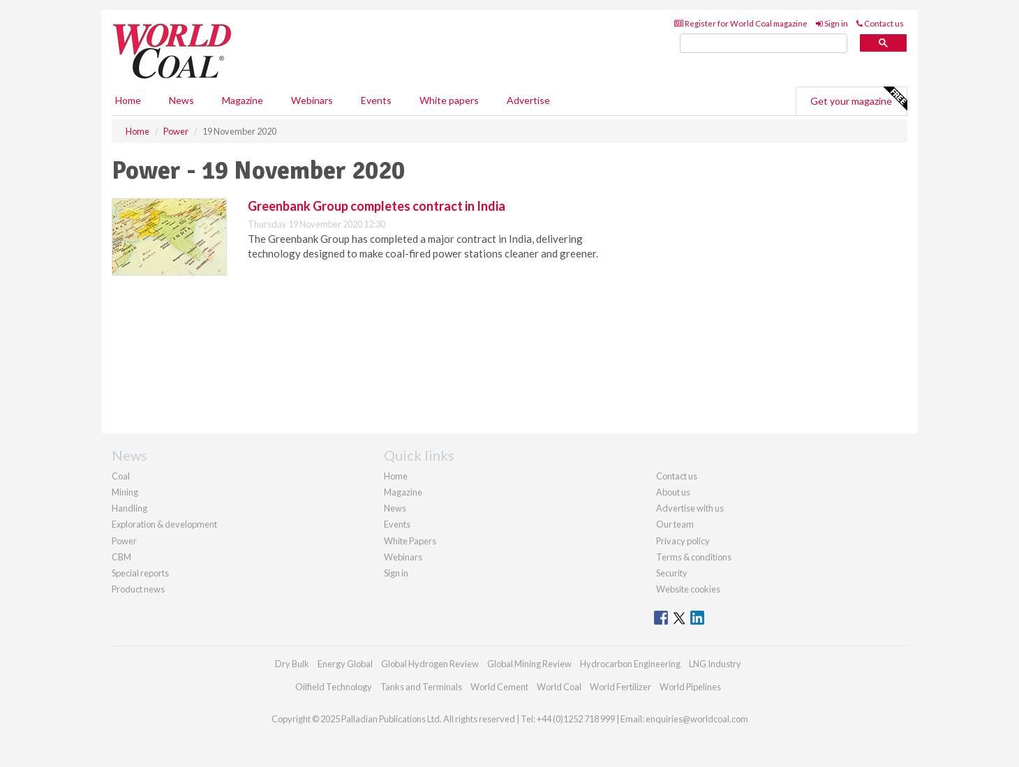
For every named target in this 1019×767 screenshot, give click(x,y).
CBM (121, 557)
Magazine (242, 100)
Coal (121, 476)
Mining (125, 492)
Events (376, 100)
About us (673, 492)
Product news (138, 589)
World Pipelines (690, 686)
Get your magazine (858, 99)
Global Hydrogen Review (430, 663)
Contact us (880, 23)
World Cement (499, 686)
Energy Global (345, 663)
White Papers (410, 540)
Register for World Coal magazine (741, 23)
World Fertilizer (620, 686)
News (395, 508)
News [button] (181, 100)
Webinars (312, 100)
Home (128, 100)
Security (671, 573)
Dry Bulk (292, 663)
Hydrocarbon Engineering (630, 663)
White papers (449, 100)
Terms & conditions (693, 557)
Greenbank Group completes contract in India (376, 206)
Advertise (528, 100)
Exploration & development (164, 524)
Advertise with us (690, 508)
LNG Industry (715, 663)
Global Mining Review (529, 663)
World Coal (559, 686)
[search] (763, 43)
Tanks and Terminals (421, 686)
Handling (129, 508)
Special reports (140, 573)
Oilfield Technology (333, 686)
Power (124, 540)
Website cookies (688, 589)
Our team (675, 524)
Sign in (832, 23)
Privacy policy (683, 540)
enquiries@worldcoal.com (697, 718)
